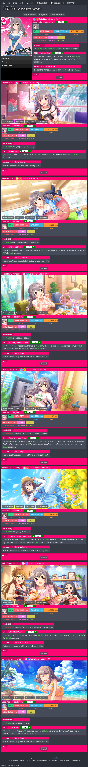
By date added (57, 3)
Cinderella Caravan (20, 433)
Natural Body (45, 53)
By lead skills (42, 3)
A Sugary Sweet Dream (18, 342)
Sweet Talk (13, 151)
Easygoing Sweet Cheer (12, 659)
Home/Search (17, 3)
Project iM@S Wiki (30, 15)
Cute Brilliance (21, 642)
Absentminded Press (18, 438)
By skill (30, 3)
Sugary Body (7, 82)
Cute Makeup (21, 257)
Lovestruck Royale (9, 369)
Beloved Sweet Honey (11, 467)
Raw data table (7, 66)
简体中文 (71, 3)
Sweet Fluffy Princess (11, 274)
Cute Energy (20, 162)
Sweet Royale (7, 178)
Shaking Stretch (15, 247)
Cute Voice (19, 353)
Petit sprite (6, 62)
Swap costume (25, 54)
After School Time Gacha (48, 48)
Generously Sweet (16, 632)
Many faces (43, 15)
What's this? (14, 765)
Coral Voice (13, 727)
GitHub (56, 758)
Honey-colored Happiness (20, 536)
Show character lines (57, 15)
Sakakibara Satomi (47, 19)
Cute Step (50, 66)
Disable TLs (5, 765)
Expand (59, 77)
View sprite (6, 58)
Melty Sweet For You (10, 563)
